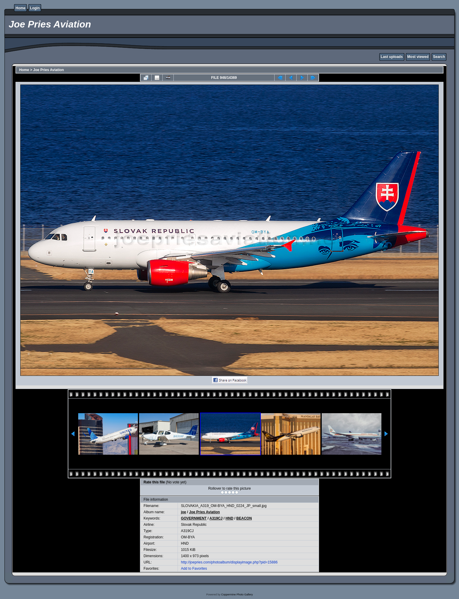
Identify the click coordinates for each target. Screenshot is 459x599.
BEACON (244, 518)
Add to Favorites (194, 568)
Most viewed (418, 57)
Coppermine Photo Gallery (237, 594)
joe (183, 512)
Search (439, 57)
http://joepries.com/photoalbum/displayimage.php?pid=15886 (229, 562)
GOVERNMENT (194, 518)
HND (229, 518)
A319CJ (216, 518)
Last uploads (392, 57)
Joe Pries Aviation (48, 70)
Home (20, 8)
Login (35, 8)
